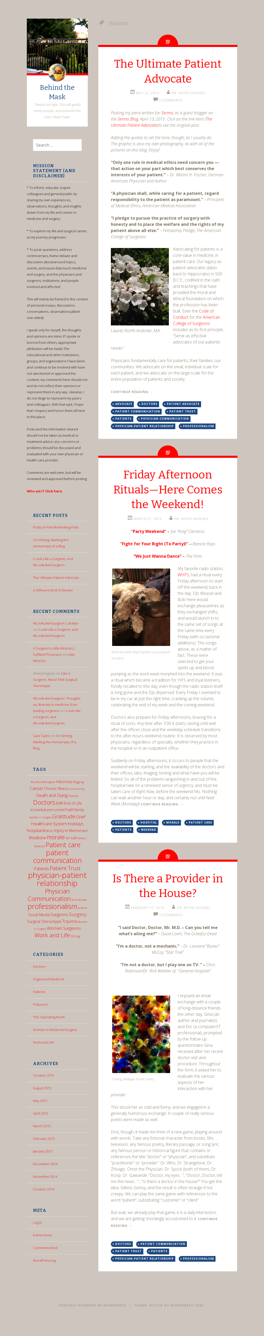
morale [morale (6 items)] (56, 837)
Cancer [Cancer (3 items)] (36, 788)
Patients (39, 991)
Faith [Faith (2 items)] (70, 809)
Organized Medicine (48, 979)
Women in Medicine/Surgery (55, 1029)
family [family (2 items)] (79, 809)
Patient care (200, 837)
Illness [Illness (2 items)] (47, 830)
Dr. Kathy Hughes (189, 93)
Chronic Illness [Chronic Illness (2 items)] (56, 788)
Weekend (148, 844)
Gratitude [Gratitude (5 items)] (63, 816)
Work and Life (43, 1042)
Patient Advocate (183, 404)
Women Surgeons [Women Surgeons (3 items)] (64, 928)
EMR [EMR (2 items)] (59, 803)
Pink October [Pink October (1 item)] (79, 900)
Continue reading (132, 391)
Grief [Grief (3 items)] (80, 817)
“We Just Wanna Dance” (158, 571)
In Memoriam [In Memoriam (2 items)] (76, 830)
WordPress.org (44, 1260)
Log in (37, 1222)
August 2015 (42, 1088)
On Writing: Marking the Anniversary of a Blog (54, 741)
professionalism (198, 426)
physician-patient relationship (144, 426)
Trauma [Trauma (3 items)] (69, 921)
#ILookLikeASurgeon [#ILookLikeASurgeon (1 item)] (43, 782)
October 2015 (43, 1075)
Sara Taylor (41, 735)
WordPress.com (186, 1320)
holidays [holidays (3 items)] (76, 824)
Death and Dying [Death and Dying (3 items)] (51, 795)
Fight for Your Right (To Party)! (154, 558)
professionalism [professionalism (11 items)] (52, 906)
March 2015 (42, 1126)
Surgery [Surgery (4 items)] (77, 914)
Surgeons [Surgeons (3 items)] (59, 914)
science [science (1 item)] (82, 908)
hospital (149, 837)
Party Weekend (148, 546)
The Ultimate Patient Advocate (56, 577)
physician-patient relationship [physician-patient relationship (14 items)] (57, 879)
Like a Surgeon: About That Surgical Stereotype (55, 679)
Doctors (39, 966)
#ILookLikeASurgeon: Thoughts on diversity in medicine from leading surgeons (56, 704)
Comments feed (45, 1247)
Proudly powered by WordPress (93, 1320)
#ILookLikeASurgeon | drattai (55, 623)
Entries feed (42, 1235)
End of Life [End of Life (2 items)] (73, 803)
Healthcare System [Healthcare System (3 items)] (49, 824)
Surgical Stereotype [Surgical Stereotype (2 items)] (44, 921)
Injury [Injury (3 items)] (59, 830)
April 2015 (40, 1113)
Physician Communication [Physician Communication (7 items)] (49, 895)
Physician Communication (165, 418)
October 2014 (43, 1189)
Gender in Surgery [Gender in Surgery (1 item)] (40, 817)
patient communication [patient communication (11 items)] (57, 856)
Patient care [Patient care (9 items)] (63, 844)
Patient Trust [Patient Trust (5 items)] (65, 868)
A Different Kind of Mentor (53, 590)
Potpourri (40, 1004)
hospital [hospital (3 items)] (34, 830)
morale (172, 837)
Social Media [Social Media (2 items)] (39, 914)
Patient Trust (182, 411)
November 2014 (45, 1176)
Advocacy (123, 404)
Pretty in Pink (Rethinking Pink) (55, 527)
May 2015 (40, 1100)
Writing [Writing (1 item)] (75, 936)
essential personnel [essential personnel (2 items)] (47, 809)
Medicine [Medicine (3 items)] (37, 838)
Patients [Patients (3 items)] (41, 868)
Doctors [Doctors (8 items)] (44, 802)
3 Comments (171, 929)
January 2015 (42, 1151)
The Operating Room (49, 1017)
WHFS (183, 589)
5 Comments (171, 100)
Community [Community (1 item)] (77, 789)
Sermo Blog (128, 119)
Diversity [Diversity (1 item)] (73, 796)
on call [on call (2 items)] (70, 837)
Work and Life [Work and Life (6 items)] (52, 935)
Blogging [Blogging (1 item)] (78, 782)
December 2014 (45, 1164)
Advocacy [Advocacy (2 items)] (64, 781)
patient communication (137, 411)
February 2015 (44, 1138)
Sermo (167, 113)
